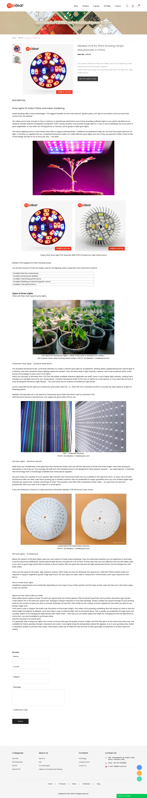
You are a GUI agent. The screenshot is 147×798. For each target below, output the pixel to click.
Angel (139, 778)
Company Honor (84, 762)
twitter (90, 58)
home (76, 6)
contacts (118, 6)
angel (139, 773)
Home (14, 38)
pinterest (101, 58)
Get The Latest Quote (87, 78)
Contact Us (82, 766)
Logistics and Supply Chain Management (52, 769)
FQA (40, 762)
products (85, 6)
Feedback (86, 784)
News (74, 784)
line (84, 58)
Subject (16, 677)
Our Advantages (44, 766)
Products (62, 784)
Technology (82, 759)
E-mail (15, 666)
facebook (79, 58)
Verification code (19, 710)
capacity (96, 6)
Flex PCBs (15, 759)
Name (15, 656)
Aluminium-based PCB (32, 38)
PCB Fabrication (17, 762)
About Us (42, 759)
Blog (98, 784)
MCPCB (20, 38)
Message (16, 687)
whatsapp (95, 58)
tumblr (106, 58)
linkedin (112, 58)
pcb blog (107, 6)
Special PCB (16, 769)
